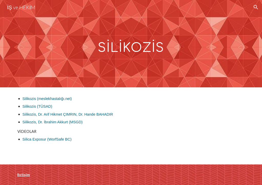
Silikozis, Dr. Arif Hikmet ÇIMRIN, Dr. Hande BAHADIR (68, 114)
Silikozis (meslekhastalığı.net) (47, 99)
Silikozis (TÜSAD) (37, 106)
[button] (256, 7)
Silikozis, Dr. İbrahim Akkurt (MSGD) (53, 122)
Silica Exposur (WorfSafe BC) (47, 139)
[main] (131, 44)
